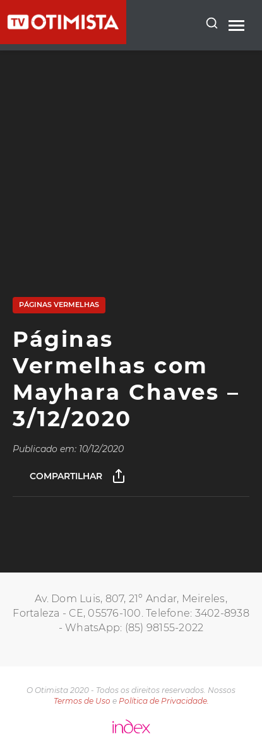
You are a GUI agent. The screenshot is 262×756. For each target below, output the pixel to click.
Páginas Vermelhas (59, 304)
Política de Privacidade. (164, 701)
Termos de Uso (82, 701)
